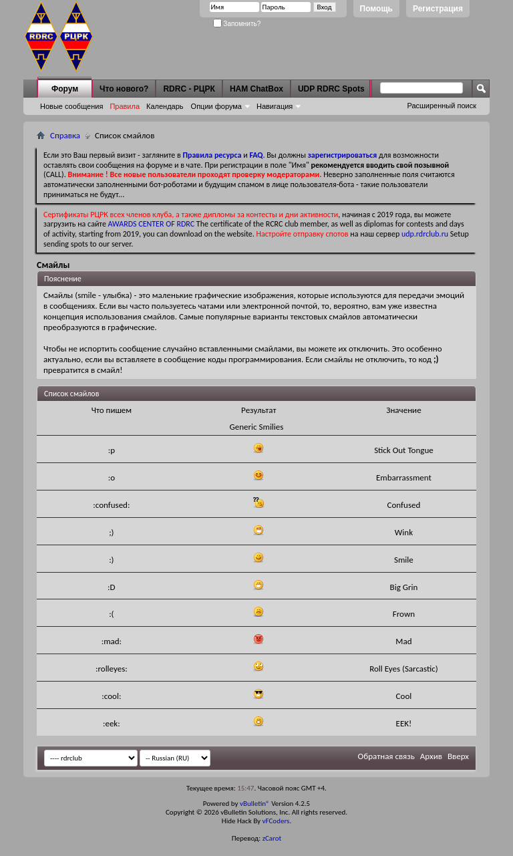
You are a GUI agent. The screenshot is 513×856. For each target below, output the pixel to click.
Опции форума (216, 106)
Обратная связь (386, 756)
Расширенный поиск (441, 106)
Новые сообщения (71, 106)
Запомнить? (237, 23)
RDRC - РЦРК (188, 89)
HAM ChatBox (256, 89)
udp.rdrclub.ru (424, 234)
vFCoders (276, 821)
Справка (65, 135)
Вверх (458, 756)
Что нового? (124, 89)
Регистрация (438, 8)
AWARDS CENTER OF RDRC (151, 224)
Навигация (274, 106)
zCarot (272, 838)
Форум (64, 89)
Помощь (376, 8)
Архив (431, 756)
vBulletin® (255, 803)
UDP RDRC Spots (331, 89)
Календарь (165, 106)
